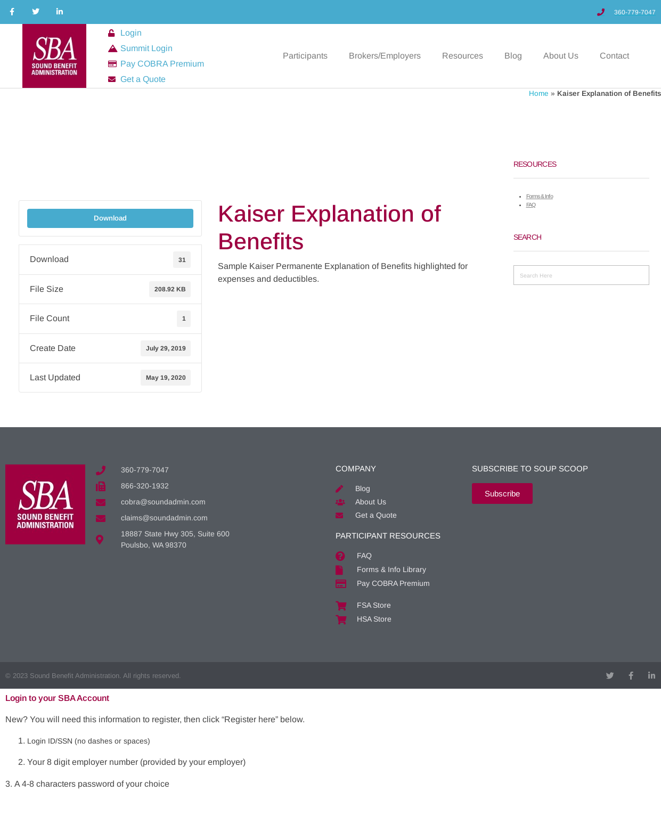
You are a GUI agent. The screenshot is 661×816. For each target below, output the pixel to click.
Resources (462, 55)
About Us (560, 55)
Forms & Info (539, 196)
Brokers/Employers (385, 55)
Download (110, 218)
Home (539, 93)
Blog (513, 55)
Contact (614, 55)
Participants (305, 55)
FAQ (530, 204)
